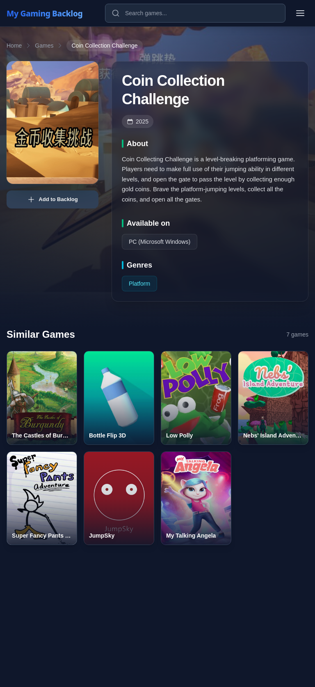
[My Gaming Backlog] (52, 13)
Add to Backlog (52, 199)
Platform (139, 283)
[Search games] (195, 13)
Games (44, 45)
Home (14, 45)
